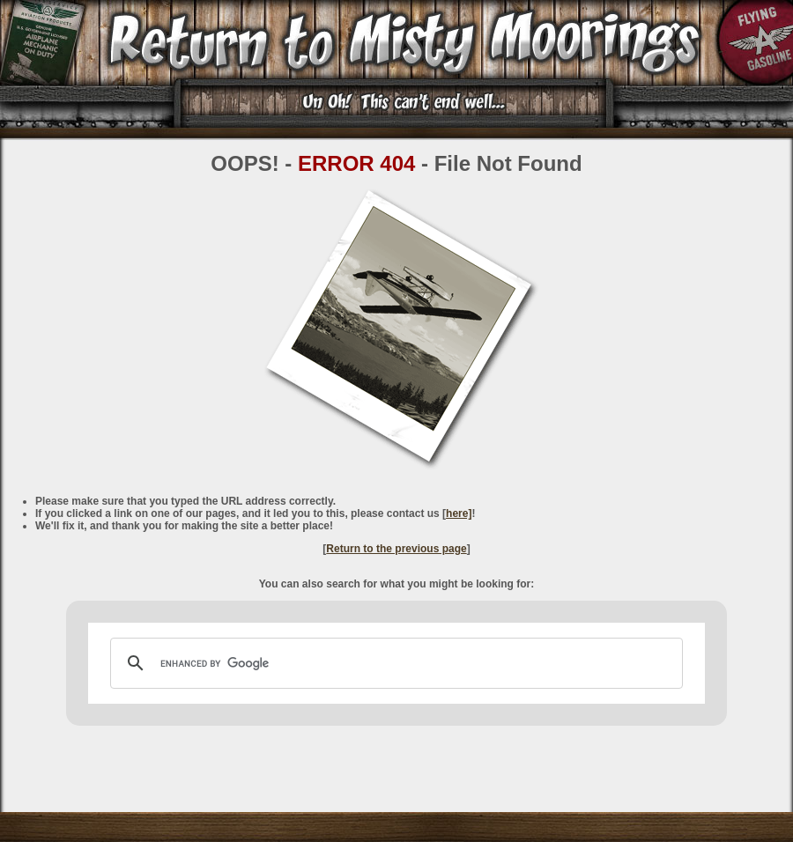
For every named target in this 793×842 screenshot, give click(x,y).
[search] (393, 663)
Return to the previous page (396, 549)
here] (458, 513)
